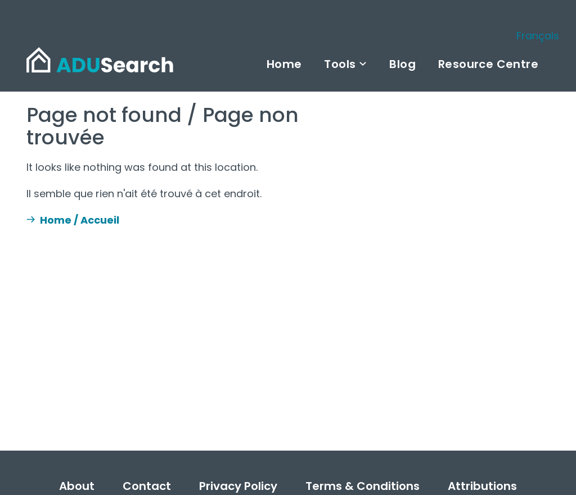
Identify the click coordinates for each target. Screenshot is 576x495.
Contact (147, 486)
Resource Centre (488, 64)
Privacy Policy (238, 486)
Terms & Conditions (362, 486)
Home (284, 64)
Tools (340, 64)
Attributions (482, 486)
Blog (402, 64)
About (76, 486)
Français (537, 36)
